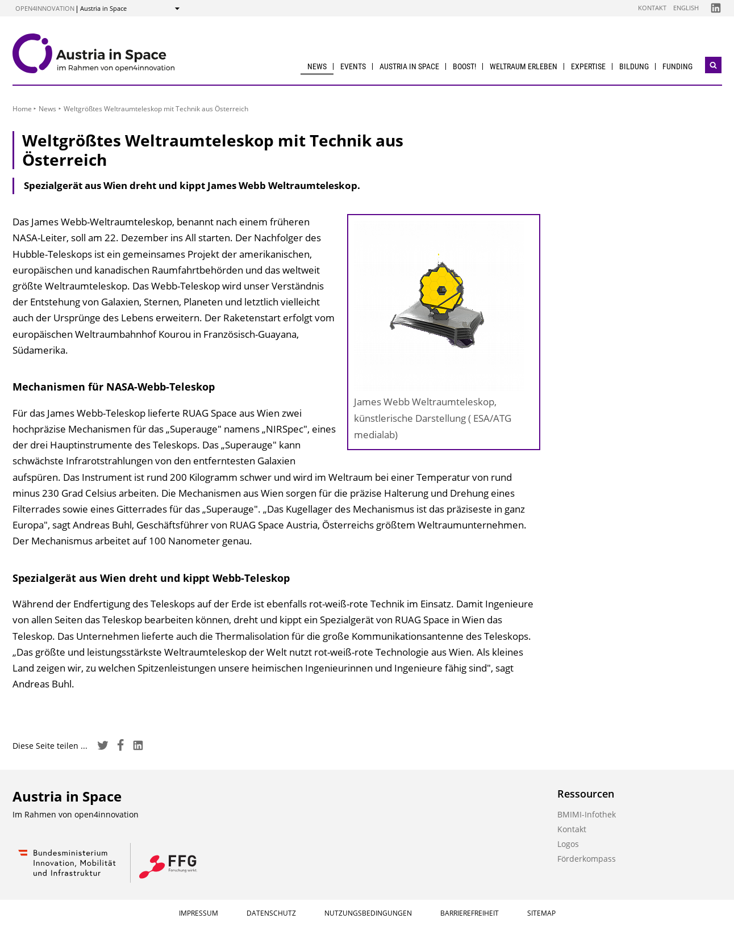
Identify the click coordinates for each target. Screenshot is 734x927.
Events (353, 66)
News (317, 66)
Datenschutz (271, 913)
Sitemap (541, 913)
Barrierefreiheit (469, 913)
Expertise (588, 66)
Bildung (634, 66)
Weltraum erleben (523, 66)
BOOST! (464, 66)
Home (22, 109)
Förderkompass (586, 858)
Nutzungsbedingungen (368, 913)
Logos (568, 843)
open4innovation (44, 8)
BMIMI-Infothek (586, 814)
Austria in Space (409, 66)
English (686, 7)
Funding (677, 66)
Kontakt (652, 7)
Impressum (198, 913)
